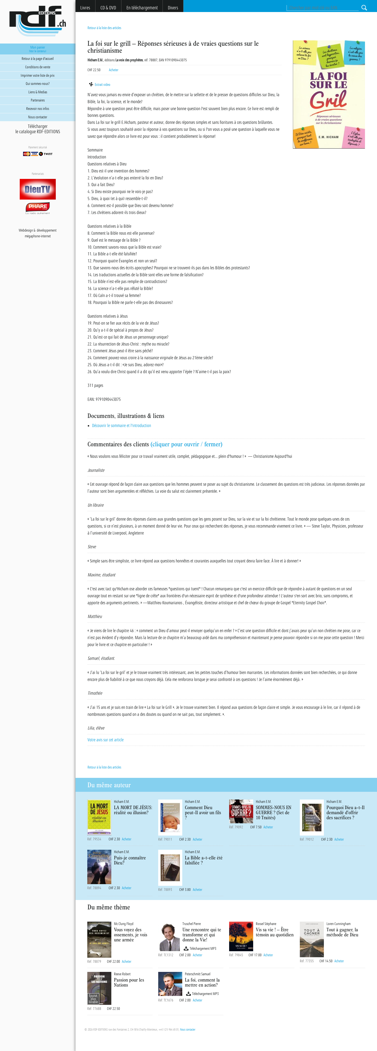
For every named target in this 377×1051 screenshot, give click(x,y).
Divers (173, 8)
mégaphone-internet (38, 236)
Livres (85, 8)
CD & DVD (108, 8)
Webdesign (26, 230)
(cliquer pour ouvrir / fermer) (186, 444)
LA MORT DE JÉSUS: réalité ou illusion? (133, 810)
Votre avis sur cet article (106, 740)
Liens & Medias (37, 92)
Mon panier (38, 49)
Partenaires (38, 100)
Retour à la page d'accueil (38, 59)
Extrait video (99, 84)
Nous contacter (187, 1029)
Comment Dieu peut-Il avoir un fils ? (203, 812)
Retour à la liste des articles (104, 28)
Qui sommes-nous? (38, 84)
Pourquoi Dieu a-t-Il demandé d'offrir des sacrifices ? (345, 812)
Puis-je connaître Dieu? (130, 860)
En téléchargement (142, 8)
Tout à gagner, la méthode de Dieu (342, 932)
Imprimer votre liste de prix (38, 75)
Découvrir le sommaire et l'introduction (121, 425)
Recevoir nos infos (37, 109)
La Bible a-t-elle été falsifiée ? (204, 860)
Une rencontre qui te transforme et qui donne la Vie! (201, 934)
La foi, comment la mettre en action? (202, 982)
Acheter (113, 70)
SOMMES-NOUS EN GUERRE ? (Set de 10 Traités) (273, 812)
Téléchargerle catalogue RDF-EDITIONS (37, 129)
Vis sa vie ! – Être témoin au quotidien (275, 932)
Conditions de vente (37, 67)
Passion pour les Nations (129, 982)
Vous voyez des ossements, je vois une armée (130, 934)
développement (47, 230)
